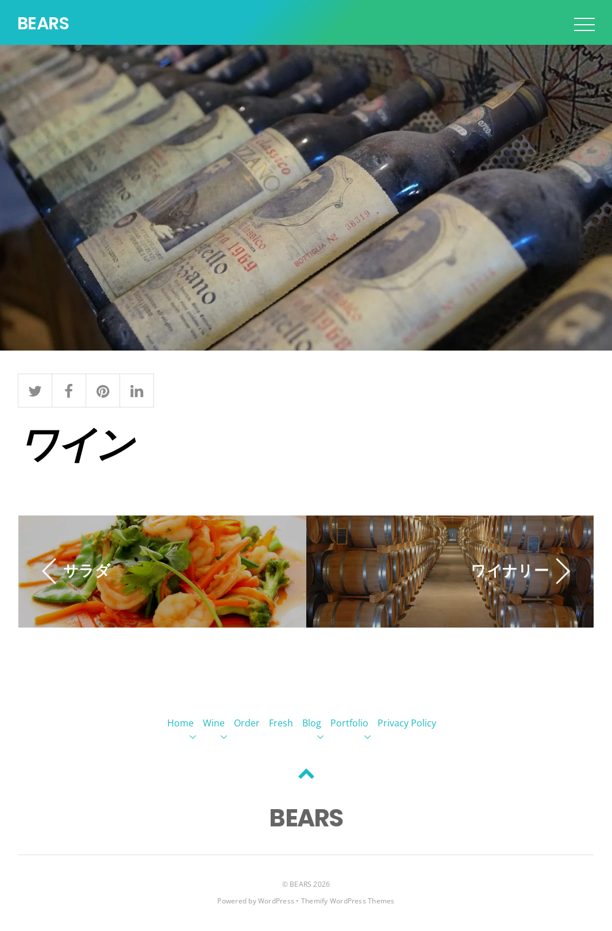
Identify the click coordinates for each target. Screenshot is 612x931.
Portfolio (349, 723)
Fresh (281, 723)
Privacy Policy (407, 723)
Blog (311, 723)
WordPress (276, 901)
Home (180, 723)
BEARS (300, 884)
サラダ (86, 569)
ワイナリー (510, 569)
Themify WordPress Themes (348, 901)
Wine (214, 723)
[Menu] (584, 24)
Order (247, 723)
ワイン (75, 442)
